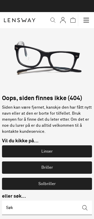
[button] (53, 20)
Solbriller (47, 184)
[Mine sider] (63, 20)
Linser (47, 151)
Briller (47, 167)
